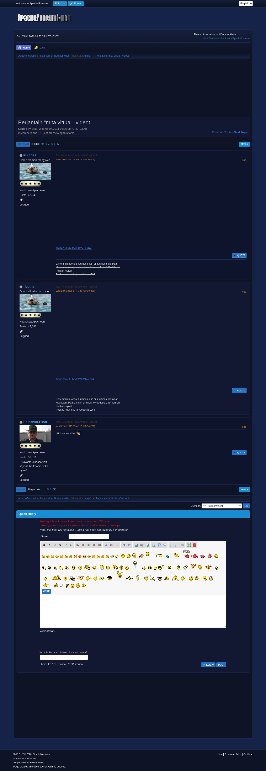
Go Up (21, 489)
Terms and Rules (233, 754)
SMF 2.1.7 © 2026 (22, 754)
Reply (244, 144)
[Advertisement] (133, 89)
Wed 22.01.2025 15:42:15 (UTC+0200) (75, 426)
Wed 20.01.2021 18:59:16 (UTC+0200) (75, 159)
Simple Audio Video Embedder (28, 762)
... (49, 143)
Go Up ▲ (248, 754)
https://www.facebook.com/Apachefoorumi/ (226, 38)
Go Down (23, 144)
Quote (239, 255)
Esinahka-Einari (35, 422)
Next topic (241, 132)
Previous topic (222, 132)
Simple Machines (41, 754)
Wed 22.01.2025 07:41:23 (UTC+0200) (75, 291)
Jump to (195, 505)
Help (220, 754)
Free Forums (30, 758)
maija (87, 55)
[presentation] (71, 641)
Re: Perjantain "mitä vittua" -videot (76, 155)
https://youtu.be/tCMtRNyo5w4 (75, 379)
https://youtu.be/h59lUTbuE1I (74, 247)
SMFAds (17, 758)
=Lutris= (29, 155)
